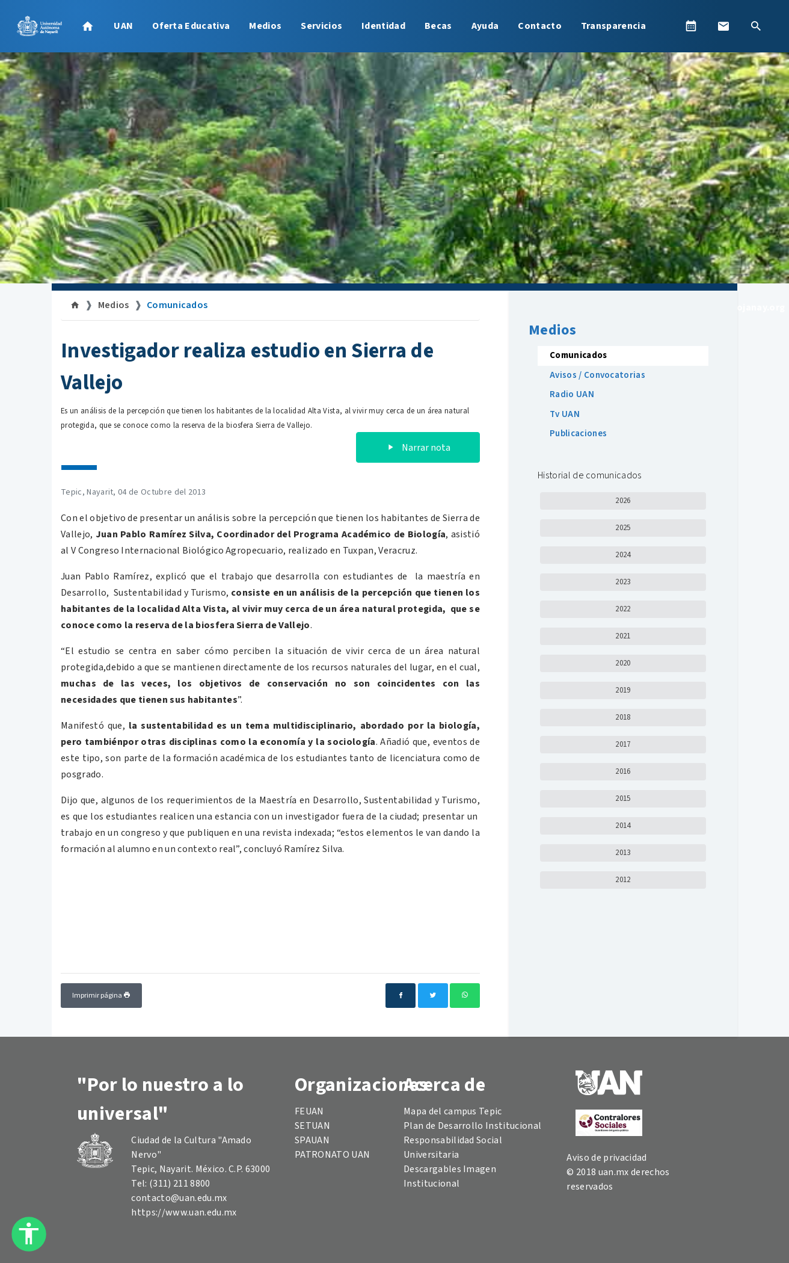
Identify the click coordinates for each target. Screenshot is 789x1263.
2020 (622, 663)
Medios (265, 25)
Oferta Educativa (191, 25)
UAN (123, 25)
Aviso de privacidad (606, 1157)
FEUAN (309, 1111)
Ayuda (485, 25)
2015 (622, 798)
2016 (622, 771)
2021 (622, 636)
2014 (622, 825)
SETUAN (312, 1125)
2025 (622, 527)
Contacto (540, 25)
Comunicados (177, 305)
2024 (622, 554)
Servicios (321, 25)
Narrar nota (417, 447)
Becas (438, 25)
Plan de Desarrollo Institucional (472, 1125)
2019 (622, 690)
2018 (622, 717)
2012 (622, 879)
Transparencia (613, 25)
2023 (622, 581)
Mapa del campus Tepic (453, 1111)
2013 (622, 852)
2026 (622, 500)
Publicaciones (578, 433)
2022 (622, 609)
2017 (622, 744)
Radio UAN (572, 394)
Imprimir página (101, 995)
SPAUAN (312, 1140)
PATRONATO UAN (332, 1154)
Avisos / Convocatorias (597, 375)
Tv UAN (565, 414)
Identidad (383, 25)
